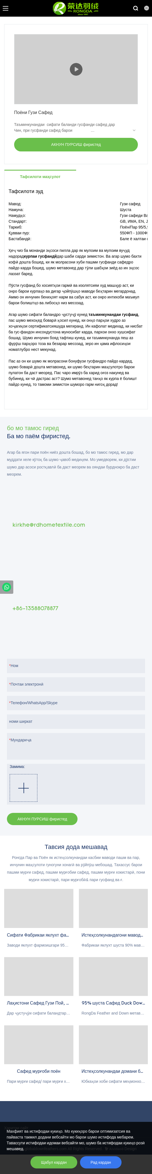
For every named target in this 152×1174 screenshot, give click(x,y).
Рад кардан (101, 1162)
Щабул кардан (54, 1162)
